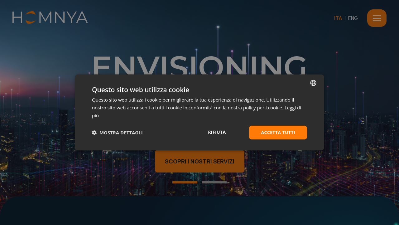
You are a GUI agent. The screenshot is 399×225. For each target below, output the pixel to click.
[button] (117, 132)
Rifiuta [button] (217, 132)
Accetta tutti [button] (278, 132)
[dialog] (199, 112)
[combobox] (313, 83)
